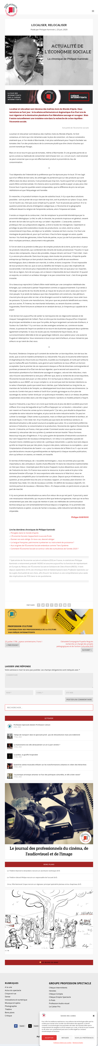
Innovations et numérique (16, 1001)
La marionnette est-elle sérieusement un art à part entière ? (37, 747)
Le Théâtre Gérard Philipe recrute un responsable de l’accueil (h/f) (32, 879)
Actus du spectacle (13, 992)
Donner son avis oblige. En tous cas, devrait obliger (32, 541)
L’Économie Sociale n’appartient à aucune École (31, 538)
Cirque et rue (10, 995)
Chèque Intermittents (58, 989)
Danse (8, 998)
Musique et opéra (12, 1005)
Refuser (65, 1038)
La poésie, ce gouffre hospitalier (26, 757)
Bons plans (49, 866)
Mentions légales (78, 1043)
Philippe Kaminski (47, 31)
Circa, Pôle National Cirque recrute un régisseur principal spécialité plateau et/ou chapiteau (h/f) (44, 886)
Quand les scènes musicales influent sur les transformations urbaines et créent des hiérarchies (50, 767)
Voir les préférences (84, 1038)
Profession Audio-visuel (59, 1005)
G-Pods (52, 1002)
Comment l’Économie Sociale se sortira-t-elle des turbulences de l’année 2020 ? (44, 550)
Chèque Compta (56, 996)
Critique (8, 1017)
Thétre (8, 1011)
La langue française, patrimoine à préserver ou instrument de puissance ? (42, 544)
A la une (8, 989)
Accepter (49, 1038)
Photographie (11, 1008)
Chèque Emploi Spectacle (60, 999)
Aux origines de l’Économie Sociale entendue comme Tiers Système (39, 547)
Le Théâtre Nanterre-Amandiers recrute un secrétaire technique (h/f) (33, 873)
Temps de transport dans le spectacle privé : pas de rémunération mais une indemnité (47, 737)
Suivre (22, 1028)
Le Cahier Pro (54, 1008)
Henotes (52, 992)
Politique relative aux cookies (62, 1043)
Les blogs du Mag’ (50, 964)
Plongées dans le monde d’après (25, 535)
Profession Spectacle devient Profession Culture (32, 727)
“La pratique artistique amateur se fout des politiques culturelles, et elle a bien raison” (47, 777)
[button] (94, 1016)
